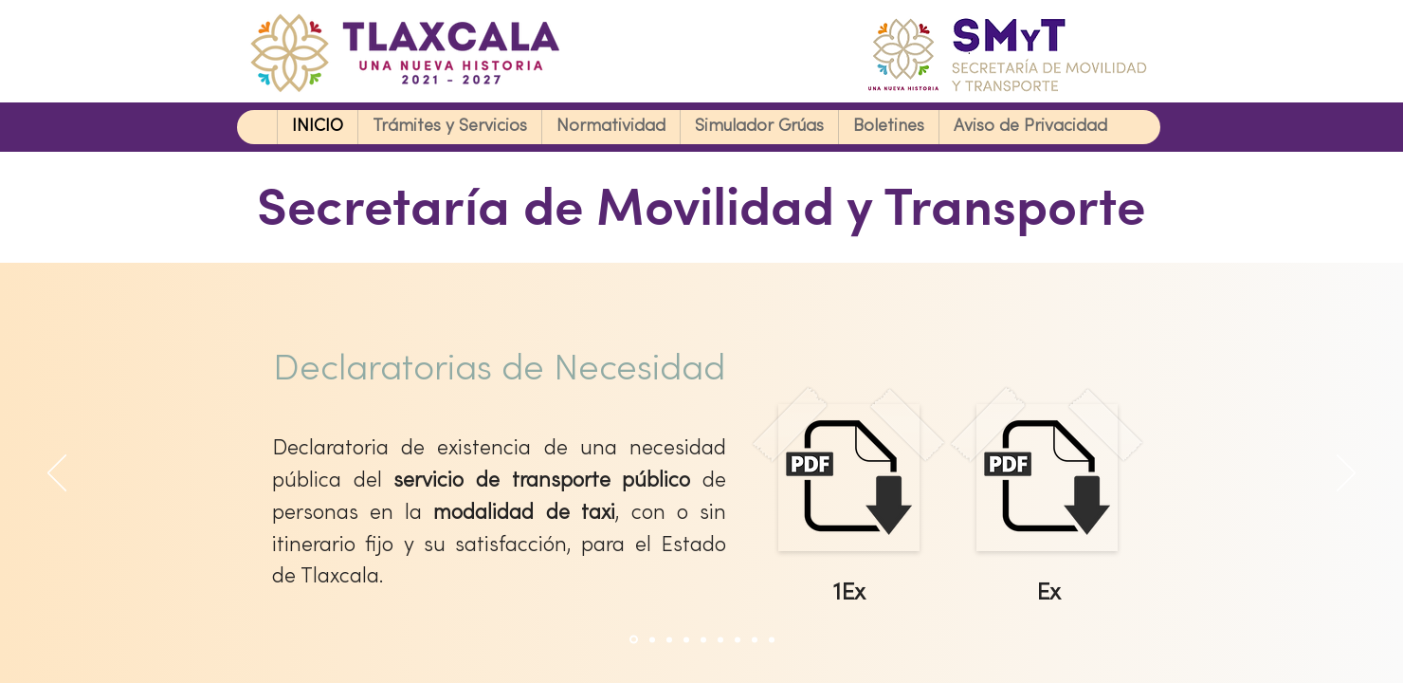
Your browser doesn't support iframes (701, 341)
